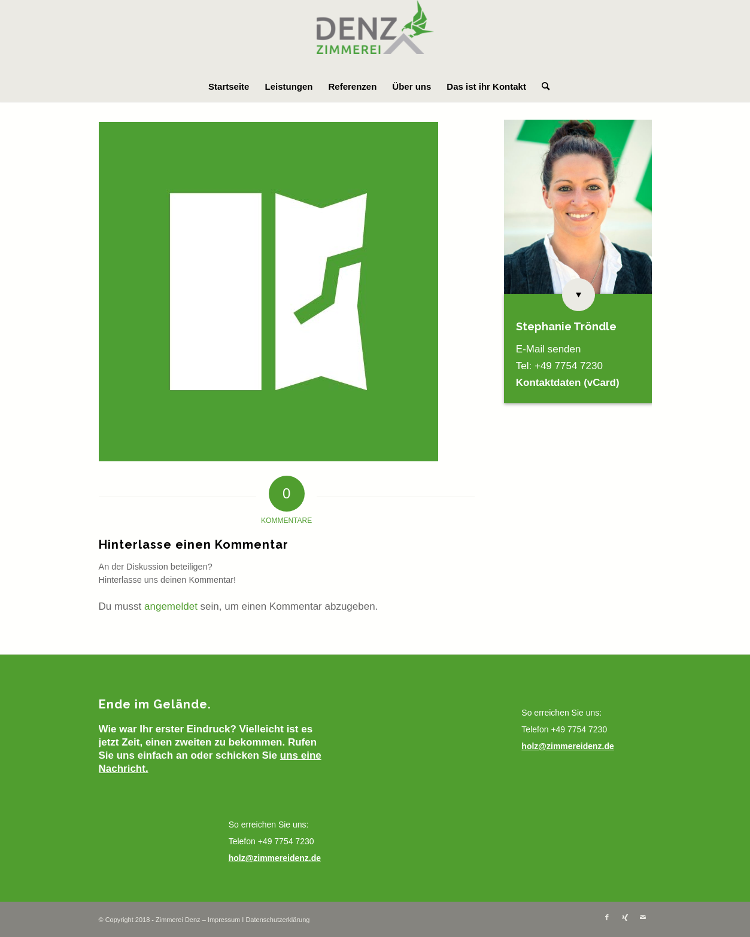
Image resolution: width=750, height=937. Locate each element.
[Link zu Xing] (625, 917)
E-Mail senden (548, 349)
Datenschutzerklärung (277, 919)
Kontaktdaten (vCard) (568, 382)
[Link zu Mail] (643, 917)
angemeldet (171, 606)
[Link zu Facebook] (607, 917)
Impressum (224, 919)
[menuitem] (229, 87)
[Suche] (541, 87)
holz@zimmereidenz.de (275, 858)
